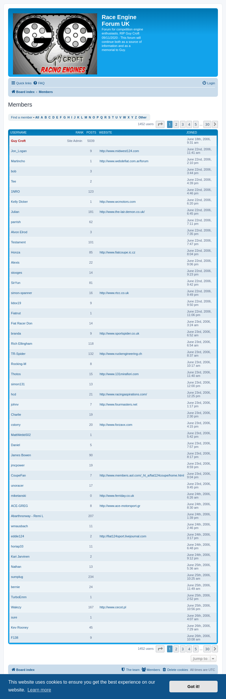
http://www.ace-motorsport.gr (120, 506)
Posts (91, 132)
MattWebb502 (21, 435)
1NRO (15, 191)
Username (18, 132)
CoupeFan (18, 475)
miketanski (18, 495)
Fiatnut (16, 313)
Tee (13, 181)
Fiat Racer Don (21, 323)
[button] (160, 124)
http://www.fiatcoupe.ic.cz (118, 252)
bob (13, 171)
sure (14, 617)
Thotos (16, 374)
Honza (15, 252)
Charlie (16, 414)
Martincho (18, 161)
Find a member (21, 117)
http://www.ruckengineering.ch (121, 353)
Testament (18, 242)
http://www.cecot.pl (113, 607)
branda (16, 333)
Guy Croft (18, 141)
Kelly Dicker (19, 201)
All (37, 117)
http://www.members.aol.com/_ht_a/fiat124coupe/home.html (142, 475)
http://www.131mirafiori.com (119, 374)
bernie (15, 587)
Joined (191, 132)
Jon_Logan (19, 151)
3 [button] (183, 124)
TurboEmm (19, 597)
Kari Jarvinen (20, 556)
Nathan (16, 566)
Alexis (15, 262)
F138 (14, 637)
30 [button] (207, 124)
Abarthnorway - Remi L (27, 516)
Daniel (15, 445)
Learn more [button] (39, 689)
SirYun (15, 282)
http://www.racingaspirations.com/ (123, 394)
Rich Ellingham (21, 343)
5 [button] (196, 124)
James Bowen (21, 455)
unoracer (17, 485)
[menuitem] (39, 83)
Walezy (16, 607)
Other (142, 117)
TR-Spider (18, 353)
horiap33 (17, 546)
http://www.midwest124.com (119, 151)
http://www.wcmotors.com (118, 201)
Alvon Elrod (19, 232)
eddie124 (17, 536)
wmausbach (19, 526)
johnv (14, 404)
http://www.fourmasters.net (118, 404)
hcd (13, 394)
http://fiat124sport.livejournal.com (123, 536)
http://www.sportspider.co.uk (119, 333)
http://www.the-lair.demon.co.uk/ (122, 211)
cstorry (16, 424)
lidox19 (16, 303)
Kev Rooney (19, 627)
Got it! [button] (194, 686)
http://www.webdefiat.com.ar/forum (124, 161)
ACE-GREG (19, 506)
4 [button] (189, 124)
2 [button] (176, 124)
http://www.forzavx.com (116, 424)
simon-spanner (21, 293)
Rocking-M (18, 364)
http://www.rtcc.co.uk (114, 293)
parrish (16, 222)
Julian (15, 211)
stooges (16, 272)
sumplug (17, 576)
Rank (80, 132)
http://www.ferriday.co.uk (117, 495)
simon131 (18, 384)
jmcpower (18, 465)
